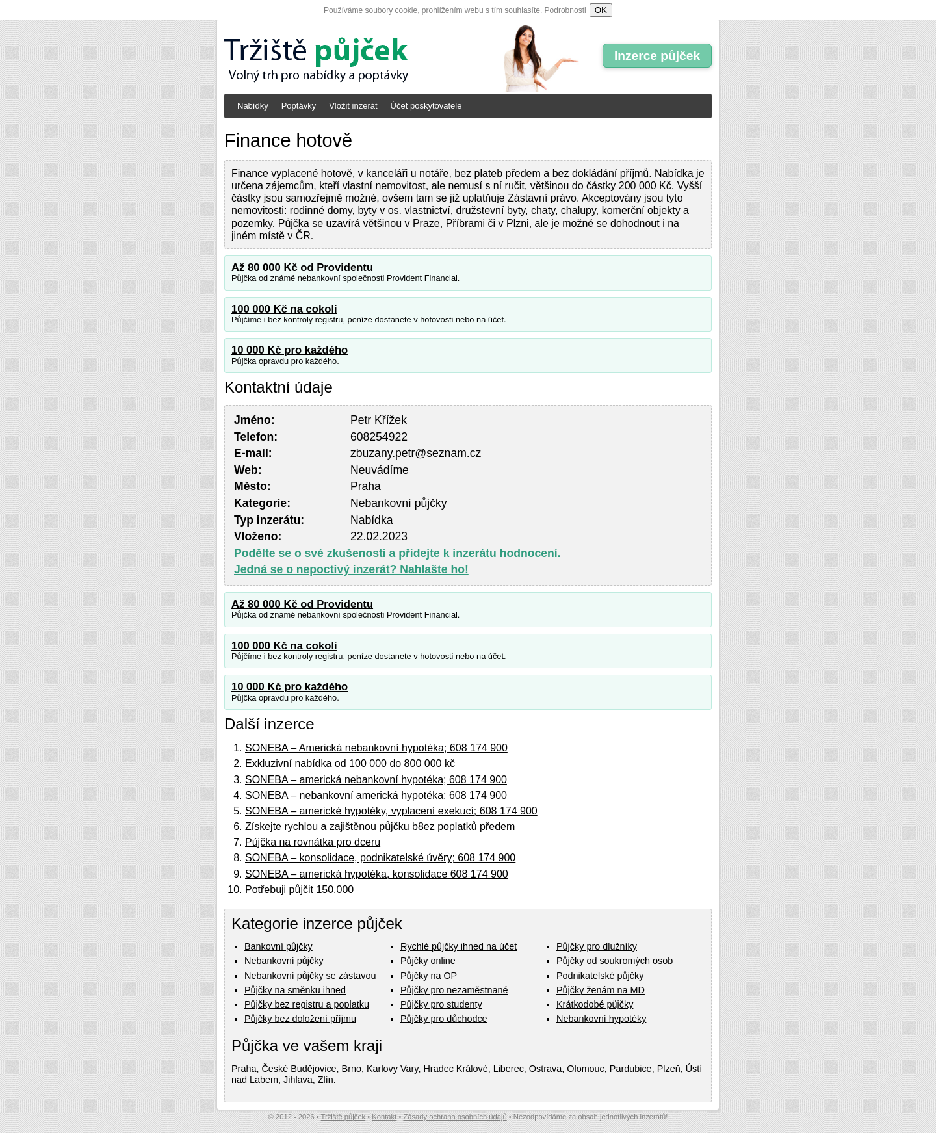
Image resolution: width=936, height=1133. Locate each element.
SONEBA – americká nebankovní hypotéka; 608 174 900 (376, 779)
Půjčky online (428, 961)
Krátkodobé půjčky (594, 1004)
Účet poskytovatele (426, 106)
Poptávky (298, 106)
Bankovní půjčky (278, 946)
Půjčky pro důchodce (444, 1018)
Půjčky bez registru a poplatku (306, 1004)
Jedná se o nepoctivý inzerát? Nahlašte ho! (351, 569)
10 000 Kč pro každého (289, 350)
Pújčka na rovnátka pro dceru (312, 842)
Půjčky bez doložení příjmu (300, 1018)
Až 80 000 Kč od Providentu (302, 267)
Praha (243, 1068)
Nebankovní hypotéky (601, 1018)
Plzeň (669, 1068)
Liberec (508, 1068)
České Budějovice (298, 1068)
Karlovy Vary (392, 1068)
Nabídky (252, 106)
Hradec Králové (455, 1068)
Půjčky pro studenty (441, 1004)
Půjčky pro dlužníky (596, 946)
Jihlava (298, 1079)
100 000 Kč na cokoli (284, 309)
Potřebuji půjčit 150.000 (299, 889)
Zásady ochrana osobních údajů (454, 1117)
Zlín (325, 1079)
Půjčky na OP (428, 975)
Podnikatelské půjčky (600, 975)
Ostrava (545, 1068)
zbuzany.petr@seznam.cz (415, 453)
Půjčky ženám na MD (600, 990)
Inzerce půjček (657, 55)
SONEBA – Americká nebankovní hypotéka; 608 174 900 (376, 747)
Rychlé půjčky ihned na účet (458, 946)
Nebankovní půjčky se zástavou (310, 975)
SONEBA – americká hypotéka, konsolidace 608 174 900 (376, 873)
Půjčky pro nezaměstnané (454, 990)
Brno (351, 1068)
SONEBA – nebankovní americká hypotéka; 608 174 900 (376, 795)
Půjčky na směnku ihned (295, 990)
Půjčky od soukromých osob (614, 961)
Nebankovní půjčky (284, 961)
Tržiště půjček (343, 1117)
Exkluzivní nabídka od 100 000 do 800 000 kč (350, 763)
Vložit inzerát (353, 106)
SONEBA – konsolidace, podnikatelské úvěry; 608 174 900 (380, 857)
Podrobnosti (565, 10)
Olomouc (585, 1068)
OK (601, 10)
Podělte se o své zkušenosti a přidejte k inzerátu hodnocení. (397, 553)
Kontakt (384, 1117)
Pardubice (631, 1068)
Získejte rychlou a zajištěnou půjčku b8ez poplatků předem (380, 826)
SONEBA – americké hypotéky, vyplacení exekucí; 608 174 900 (391, 810)
